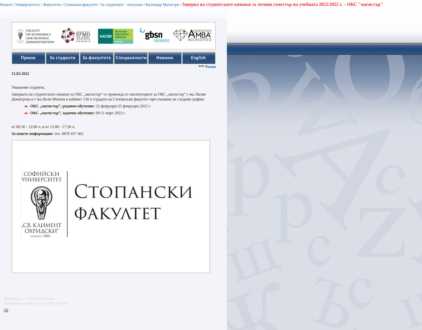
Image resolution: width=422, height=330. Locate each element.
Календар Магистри (162, 4)
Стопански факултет (81, 4)
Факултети (52, 4)
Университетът (27, 4)
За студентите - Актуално (121, 4)
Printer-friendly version (7, 311)
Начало (6, 4)
